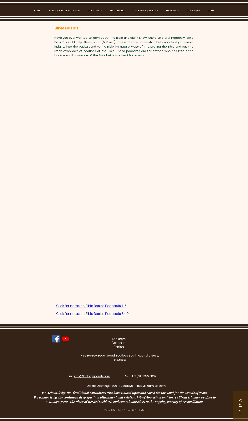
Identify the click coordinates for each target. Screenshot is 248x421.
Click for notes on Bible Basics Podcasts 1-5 (91, 306)
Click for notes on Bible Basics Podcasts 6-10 (92, 313)
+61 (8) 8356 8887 (144, 376)
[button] (117, 11)
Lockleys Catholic (118, 341)
